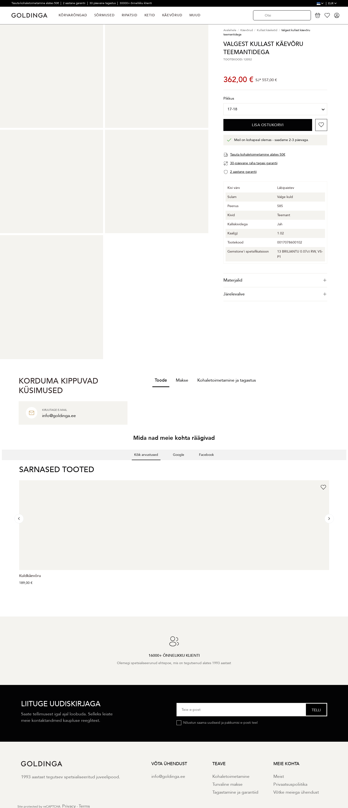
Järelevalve (275, 294)
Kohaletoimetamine (230, 777)
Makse (182, 380)
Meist (278, 777)
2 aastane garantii (74, 3)
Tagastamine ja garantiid (235, 792)
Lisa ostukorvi (267, 125)
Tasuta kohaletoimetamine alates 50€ (35, 3)
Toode (161, 380)
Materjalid (275, 280)
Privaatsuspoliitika (290, 784)
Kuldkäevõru (30, 575)
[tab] (275, 280)
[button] (4, 465)
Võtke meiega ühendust (296, 792)
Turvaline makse (227, 784)
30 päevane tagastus (102, 3)
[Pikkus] (275, 109)
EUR (332, 3)
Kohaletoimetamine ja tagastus (226, 380)
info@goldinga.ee (168, 777)
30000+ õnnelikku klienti (136, 3)
